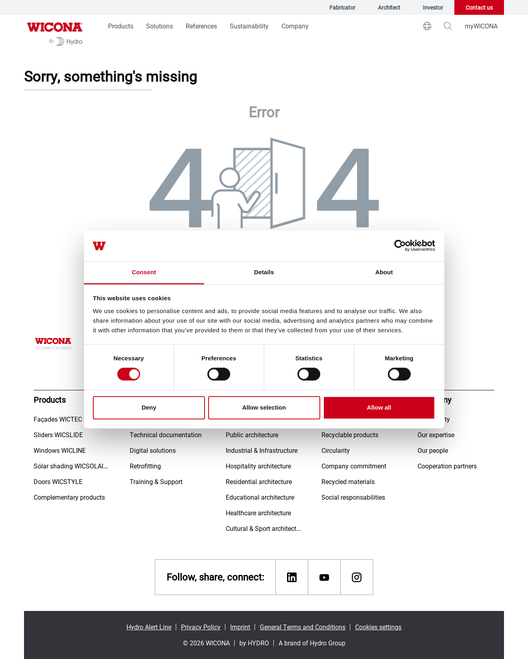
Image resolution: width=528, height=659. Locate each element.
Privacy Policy (201, 627)
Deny (149, 407)
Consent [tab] (144, 272)
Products (120, 26)
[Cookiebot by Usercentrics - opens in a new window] (400, 246)
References (201, 26)
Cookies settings (378, 627)
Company (295, 26)
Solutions (159, 26)
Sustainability (249, 26)
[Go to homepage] (55, 33)
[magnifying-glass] (448, 26)
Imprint (240, 627)
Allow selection (264, 407)
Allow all (379, 407)
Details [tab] (264, 272)
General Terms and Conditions (302, 627)
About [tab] (384, 272)
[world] (427, 26)
